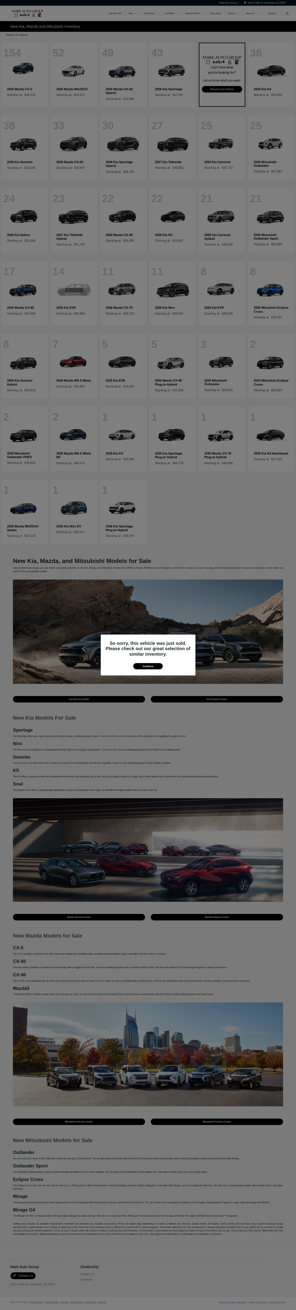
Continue (148, 666)
